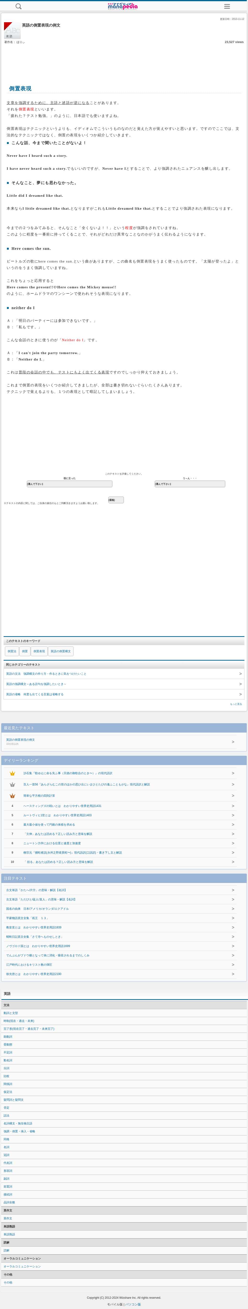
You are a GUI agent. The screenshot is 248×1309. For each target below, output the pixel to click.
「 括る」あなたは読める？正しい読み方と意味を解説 (58, 862)
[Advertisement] (124, 59)
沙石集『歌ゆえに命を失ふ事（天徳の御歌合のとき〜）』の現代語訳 (67, 773)
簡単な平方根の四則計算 (39, 795)
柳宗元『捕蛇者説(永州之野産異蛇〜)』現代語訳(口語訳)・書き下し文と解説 (72, 852)
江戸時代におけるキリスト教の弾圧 (29, 964)
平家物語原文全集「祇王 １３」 (27, 918)
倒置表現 (39, 651)
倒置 (25, 651)
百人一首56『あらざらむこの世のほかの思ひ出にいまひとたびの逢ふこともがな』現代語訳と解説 (86, 784)
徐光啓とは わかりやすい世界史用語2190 (33, 974)
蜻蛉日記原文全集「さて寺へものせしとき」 (35, 936)
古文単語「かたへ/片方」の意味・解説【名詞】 (36, 890)
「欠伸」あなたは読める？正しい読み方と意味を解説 (57, 834)
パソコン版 (133, 1304)
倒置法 (12, 651)
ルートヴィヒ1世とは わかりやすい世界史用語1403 (57, 815)
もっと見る (236, 704)
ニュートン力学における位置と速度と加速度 (52, 843)
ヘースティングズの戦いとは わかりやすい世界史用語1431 (62, 806)
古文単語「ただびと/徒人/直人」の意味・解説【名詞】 (41, 899)
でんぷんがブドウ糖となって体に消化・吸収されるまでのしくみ (47, 955)
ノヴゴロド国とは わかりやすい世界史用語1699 (38, 946)
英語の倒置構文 (61, 651)
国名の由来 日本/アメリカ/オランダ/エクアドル (37, 908)
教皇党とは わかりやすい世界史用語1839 (33, 927)
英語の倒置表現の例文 (99, 742)
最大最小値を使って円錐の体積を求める (49, 824)
